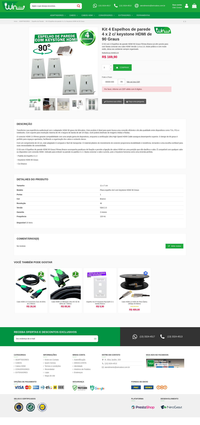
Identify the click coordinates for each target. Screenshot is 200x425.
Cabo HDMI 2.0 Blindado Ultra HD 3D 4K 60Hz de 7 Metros (66, 302)
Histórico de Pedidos (82, 369)
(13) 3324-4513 (111, 363)
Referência (106, 53)
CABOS (18, 363)
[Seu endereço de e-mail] (53, 339)
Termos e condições (53, 366)
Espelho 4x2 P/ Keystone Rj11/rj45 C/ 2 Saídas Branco (100, 302)
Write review (174, 246)
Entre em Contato (52, 360)
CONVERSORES (22, 369)
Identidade (78, 366)
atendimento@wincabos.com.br (117, 367)
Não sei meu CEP (133, 82)
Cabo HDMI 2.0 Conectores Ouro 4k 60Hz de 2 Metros (31, 302)
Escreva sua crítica (112, 102)
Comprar (122, 67)
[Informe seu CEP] (109, 82)
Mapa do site (50, 376)
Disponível (21, 223)
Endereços (78, 372)
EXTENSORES (21, 372)
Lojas (47, 372)
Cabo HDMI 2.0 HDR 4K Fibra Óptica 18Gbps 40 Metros (134, 302)
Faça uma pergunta (135, 102)
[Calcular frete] (121, 82)
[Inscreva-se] (95, 339)
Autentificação (79, 360)
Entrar (179, 7)
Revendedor (49, 369)
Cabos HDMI (20, 366)
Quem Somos (50, 363)
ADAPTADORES (22, 360)
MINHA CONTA (80, 363)
